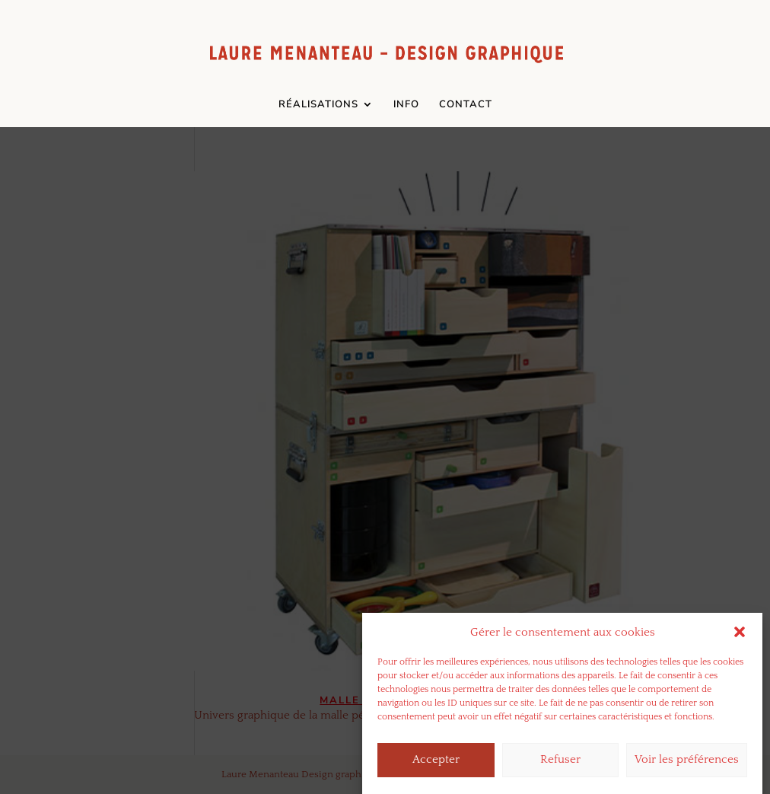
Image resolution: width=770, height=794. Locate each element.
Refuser (560, 769)
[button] (739, 641)
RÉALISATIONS (318, 105)
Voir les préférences (687, 769)
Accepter (436, 769)
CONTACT (465, 105)
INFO (406, 105)
